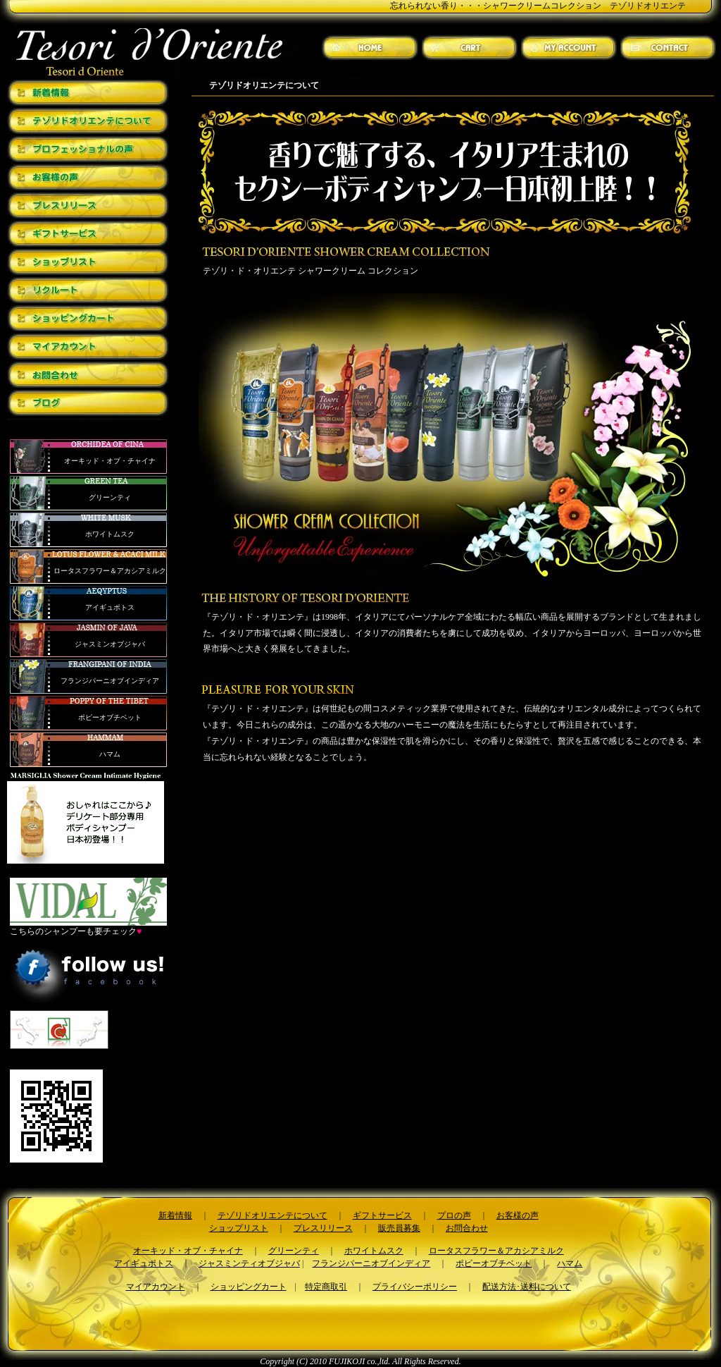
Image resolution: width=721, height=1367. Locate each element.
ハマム (109, 754)
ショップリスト (238, 1228)
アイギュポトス (109, 607)
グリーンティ (110, 497)
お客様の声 (517, 1215)
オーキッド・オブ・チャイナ (110, 461)
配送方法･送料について (526, 1287)
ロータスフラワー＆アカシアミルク (110, 571)
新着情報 (175, 1215)
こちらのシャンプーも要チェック (88, 927)
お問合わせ (467, 1228)
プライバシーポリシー (414, 1287)
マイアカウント (155, 1287)
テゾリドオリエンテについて (272, 1215)
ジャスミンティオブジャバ (249, 1263)
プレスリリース (323, 1228)
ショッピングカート (249, 1287)
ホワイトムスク (109, 534)
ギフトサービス (382, 1215)
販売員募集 (399, 1228)
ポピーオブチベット (110, 717)
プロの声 (454, 1215)
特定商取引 (326, 1287)
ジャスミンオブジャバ (110, 644)
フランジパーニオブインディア (110, 681)
